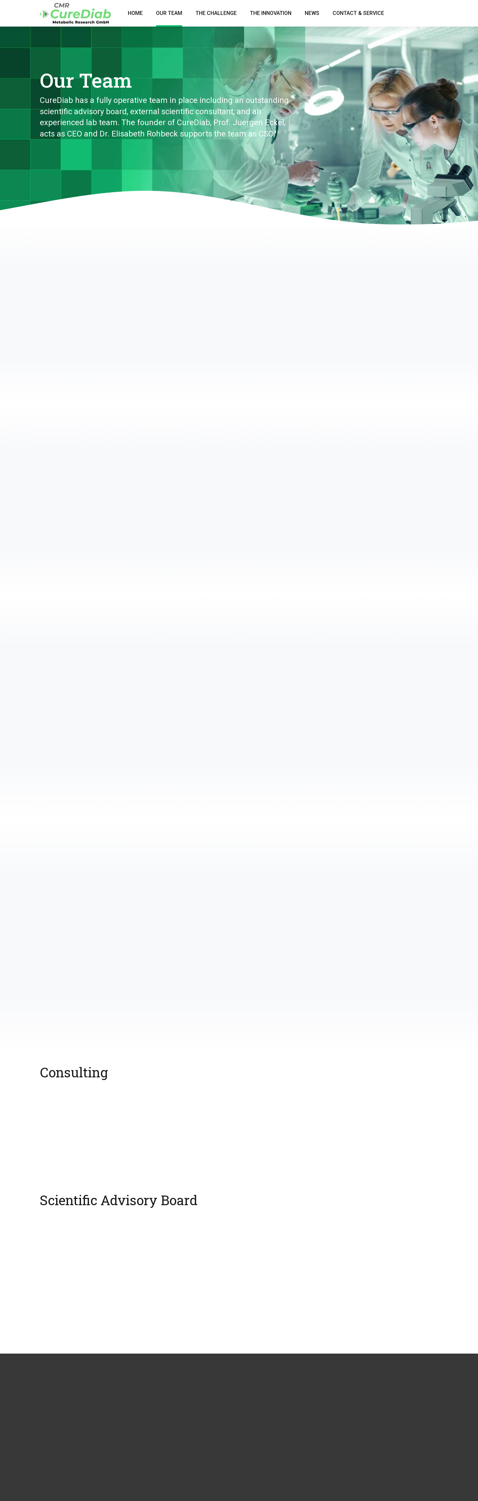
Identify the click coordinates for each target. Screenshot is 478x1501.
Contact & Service (358, 13)
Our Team (169, 13)
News (312, 13)
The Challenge (216, 13)
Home (135, 13)
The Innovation (270, 13)
